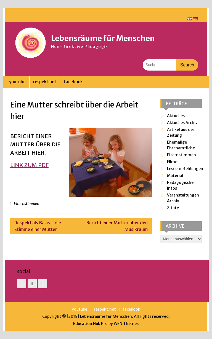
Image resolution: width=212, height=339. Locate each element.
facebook (73, 81)
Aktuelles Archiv (182, 122)
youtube (17, 81)
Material (175, 175)
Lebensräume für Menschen (103, 38)
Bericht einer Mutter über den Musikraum (117, 226)
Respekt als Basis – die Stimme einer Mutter (37, 226)
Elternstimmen (26, 203)
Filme (172, 161)
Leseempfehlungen (185, 168)
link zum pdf (29, 165)
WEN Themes (126, 323)
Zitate (173, 207)
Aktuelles (176, 115)
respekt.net (44, 81)
